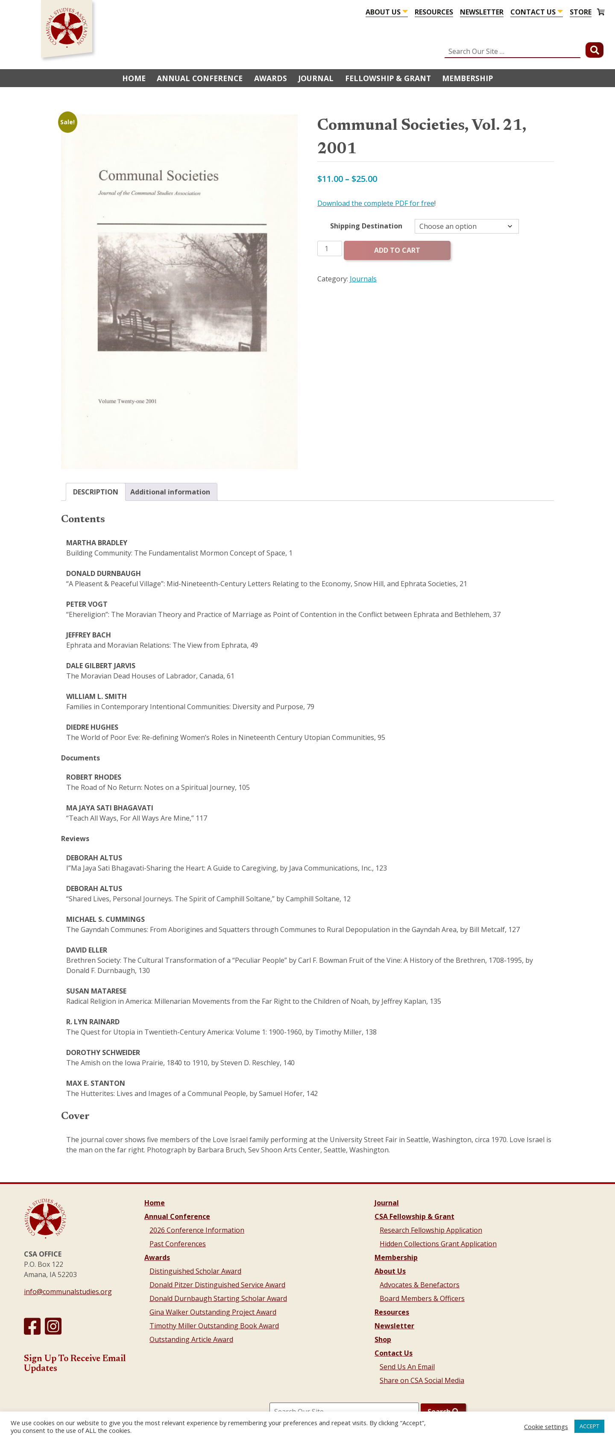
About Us (383, 12)
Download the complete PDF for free (375, 203)
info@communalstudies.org (68, 1291)
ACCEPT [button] (589, 1426)
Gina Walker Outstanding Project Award (212, 1312)
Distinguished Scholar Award (195, 1271)
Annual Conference (200, 78)
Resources (434, 12)
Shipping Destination (366, 226)
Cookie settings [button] (546, 1426)
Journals (363, 279)
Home (134, 78)
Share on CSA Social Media (422, 1380)
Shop (383, 1339)
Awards (270, 78)
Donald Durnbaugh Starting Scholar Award (218, 1298)
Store (581, 12)
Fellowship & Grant (388, 78)
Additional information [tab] (170, 492)
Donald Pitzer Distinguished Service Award (217, 1284)
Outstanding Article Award (191, 1339)
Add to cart (397, 250)
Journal (316, 78)
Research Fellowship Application (431, 1230)
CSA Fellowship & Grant (414, 1216)
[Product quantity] (329, 248)
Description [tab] (95, 492)
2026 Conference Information (196, 1230)
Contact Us (533, 12)
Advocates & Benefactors (420, 1284)
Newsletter (482, 12)
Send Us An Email (407, 1366)
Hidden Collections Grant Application (438, 1243)
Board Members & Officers (422, 1298)
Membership (467, 78)
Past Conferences (177, 1243)
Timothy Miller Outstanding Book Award (214, 1325)
